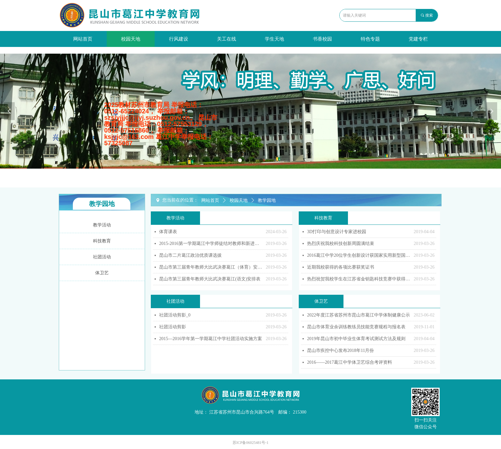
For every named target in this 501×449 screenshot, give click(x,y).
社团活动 (175, 301)
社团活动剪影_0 (174, 315)
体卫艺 (321, 301)
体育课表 (168, 231)
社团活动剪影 (172, 326)
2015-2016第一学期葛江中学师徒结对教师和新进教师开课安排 (211, 243)
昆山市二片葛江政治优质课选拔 (190, 255)
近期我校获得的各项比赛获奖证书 (340, 267)
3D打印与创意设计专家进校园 (336, 231)
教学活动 (175, 218)
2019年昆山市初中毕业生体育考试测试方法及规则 (356, 338)
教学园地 (267, 200)
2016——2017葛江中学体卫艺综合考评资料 (349, 362)
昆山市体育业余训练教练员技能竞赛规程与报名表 (356, 326)
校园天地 (239, 200)
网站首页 (210, 200)
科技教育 (323, 218)
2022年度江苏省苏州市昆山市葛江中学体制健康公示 (358, 315)
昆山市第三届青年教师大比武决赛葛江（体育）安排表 (211, 267)
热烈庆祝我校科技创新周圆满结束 (340, 243)
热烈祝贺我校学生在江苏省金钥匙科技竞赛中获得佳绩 (359, 279)
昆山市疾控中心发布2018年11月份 (340, 350)
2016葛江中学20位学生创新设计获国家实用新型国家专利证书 (359, 255)
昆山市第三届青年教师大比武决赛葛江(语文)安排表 (209, 279)
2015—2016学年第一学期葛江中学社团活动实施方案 (210, 338)
